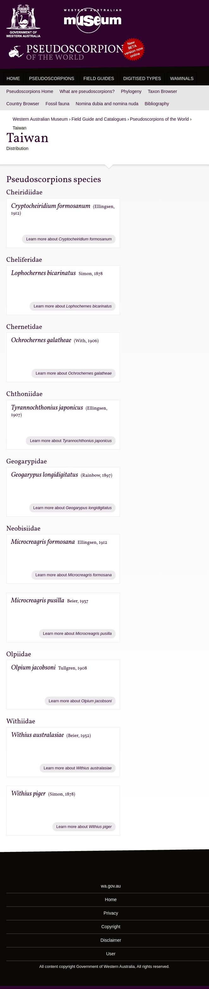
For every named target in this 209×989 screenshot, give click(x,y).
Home (13, 78)
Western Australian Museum (91, 20)
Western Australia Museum (23, 20)
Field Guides (98, 78)
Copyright (110, 926)
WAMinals (182, 78)
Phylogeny (131, 91)
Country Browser (22, 103)
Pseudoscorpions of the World (159, 119)
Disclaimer (110, 940)
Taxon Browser (162, 91)
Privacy (111, 913)
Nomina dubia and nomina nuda (107, 103)
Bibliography (157, 103)
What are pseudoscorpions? (87, 91)
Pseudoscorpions (51, 78)
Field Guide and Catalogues (98, 119)
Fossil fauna (57, 103)
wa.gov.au (111, 885)
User (111, 953)
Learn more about (69, 239)
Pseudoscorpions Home (29, 91)
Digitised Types (142, 78)
